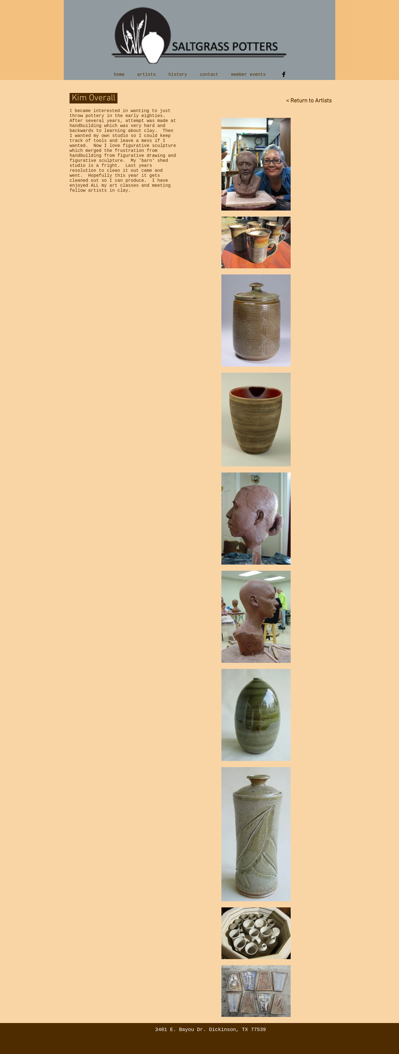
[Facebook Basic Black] (284, 74)
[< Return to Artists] (304, 101)
